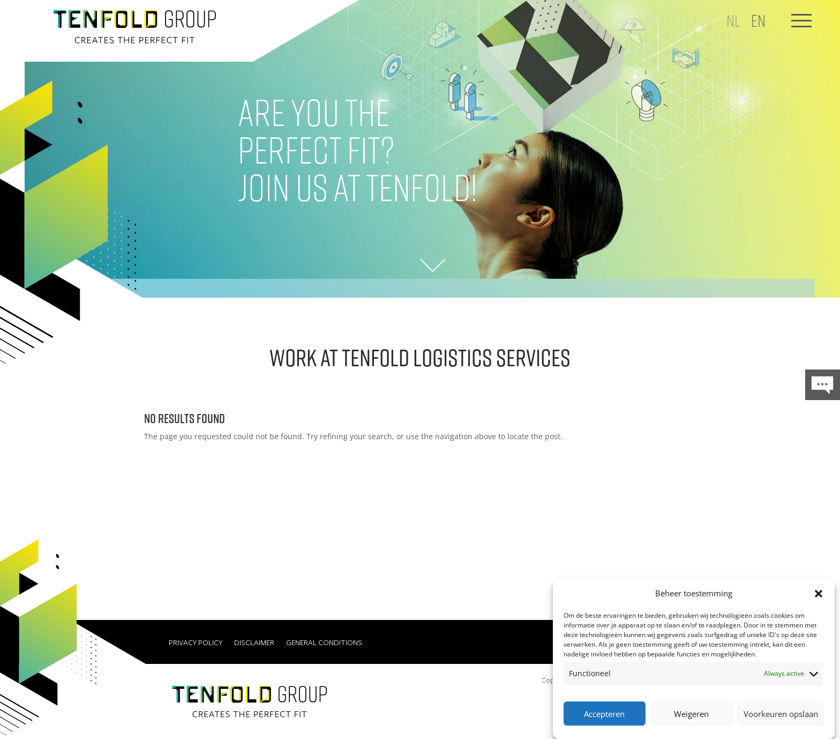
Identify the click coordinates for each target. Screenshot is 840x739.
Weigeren (691, 713)
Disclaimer (254, 643)
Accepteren (604, 713)
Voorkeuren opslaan (781, 713)
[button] (818, 593)
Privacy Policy (195, 643)
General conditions (324, 643)
